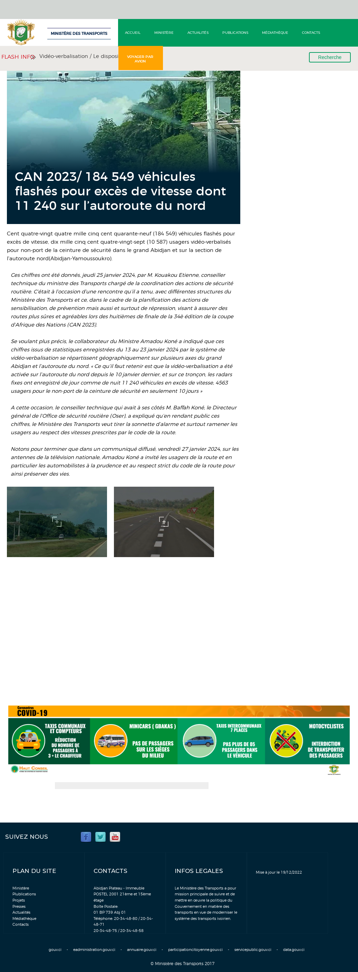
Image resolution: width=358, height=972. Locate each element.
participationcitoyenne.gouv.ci (195, 950)
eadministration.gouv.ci (94, 950)
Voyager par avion (140, 59)
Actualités (198, 32)
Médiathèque (275, 32)
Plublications (24, 894)
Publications (235, 32)
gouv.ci (55, 950)
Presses (19, 906)
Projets (18, 900)
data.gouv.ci (293, 950)
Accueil (133, 32)
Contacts (311, 32)
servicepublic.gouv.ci (252, 950)
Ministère (164, 32)
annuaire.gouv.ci (141, 950)
